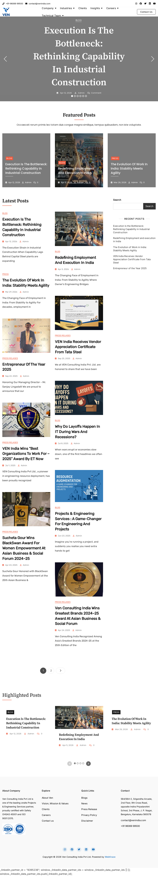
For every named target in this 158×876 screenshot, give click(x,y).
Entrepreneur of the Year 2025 (130, 268)
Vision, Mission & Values (55, 803)
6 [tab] (86, 96)
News (84, 803)
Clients (82, 8)
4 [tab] (80, 96)
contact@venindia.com (37, 3)
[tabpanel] (79, 58)
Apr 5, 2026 (66, 182)
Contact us (48, 820)
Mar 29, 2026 (119, 182)
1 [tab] (72, 96)
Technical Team (51, 15)
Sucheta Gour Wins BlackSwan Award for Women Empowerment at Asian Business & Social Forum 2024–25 (23, 548)
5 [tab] (83, 96)
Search (117, 199)
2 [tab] (75, 96)
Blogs (84, 797)
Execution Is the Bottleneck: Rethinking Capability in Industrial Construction (79, 56)
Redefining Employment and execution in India (76, 170)
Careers (111, 8)
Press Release (89, 809)
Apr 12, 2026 (66, 92)
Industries (66, 8)
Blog (79, 20)
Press (115, 158)
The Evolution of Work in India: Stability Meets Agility (129, 168)
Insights (95, 8)
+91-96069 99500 (12, 3)
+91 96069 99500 (130, 826)
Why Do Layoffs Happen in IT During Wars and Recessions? (77, 431)
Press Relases (63, 335)
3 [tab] (78, 96)
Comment (96, 93)
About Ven (47, 797)
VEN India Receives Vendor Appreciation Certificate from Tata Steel (78, 347)
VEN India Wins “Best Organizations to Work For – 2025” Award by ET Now (26, 453)
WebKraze (110, 856)
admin (81, 92)
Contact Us (146, 11)
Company (48, 8)
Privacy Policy (89, 815)
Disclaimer (87, 820)
